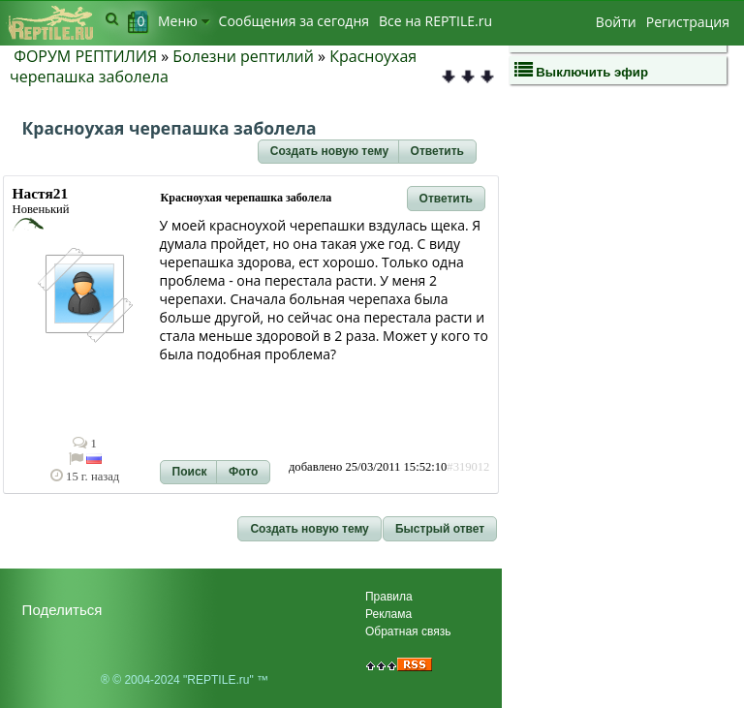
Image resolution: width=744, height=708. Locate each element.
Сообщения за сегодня (294, 21)
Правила (389, 596)
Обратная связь (407, 631)
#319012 (468, 467)
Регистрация (687, 22)
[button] (329, 152)
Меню (183, 21)
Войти (616, 22)
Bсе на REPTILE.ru (435, 21)
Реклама (388, 614)
